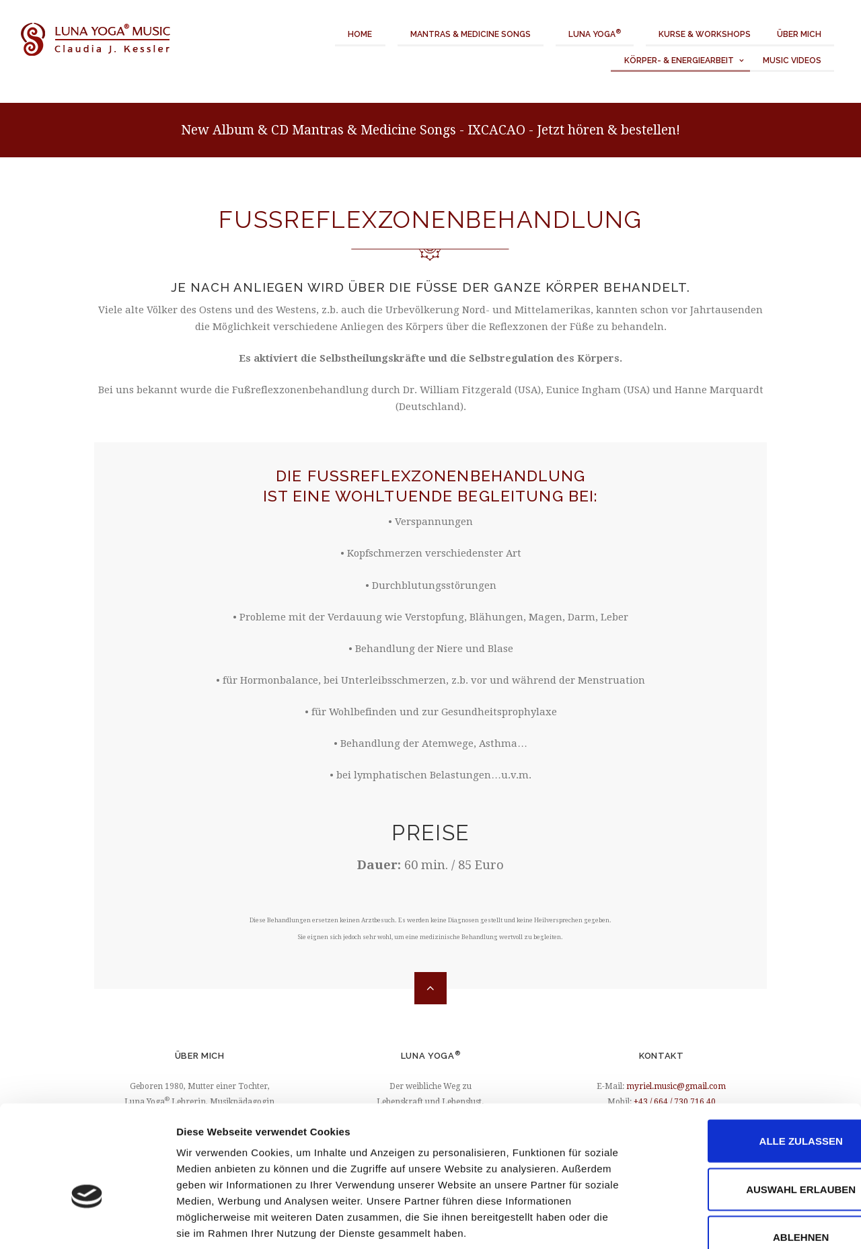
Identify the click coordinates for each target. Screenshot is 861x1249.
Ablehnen (748, 1158)
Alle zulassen (748, 1062)
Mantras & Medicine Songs (470, 34)
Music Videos (792, 60)
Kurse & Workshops (705, 34)
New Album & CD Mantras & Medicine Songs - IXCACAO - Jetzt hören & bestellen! (430, 130)
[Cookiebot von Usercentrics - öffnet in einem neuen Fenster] (87, 1223)
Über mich (799, 34)
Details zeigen (715, 1222)
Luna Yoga (594, 33)
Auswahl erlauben (748, 1111)
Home (360, 34)
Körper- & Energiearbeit (679, 60)
